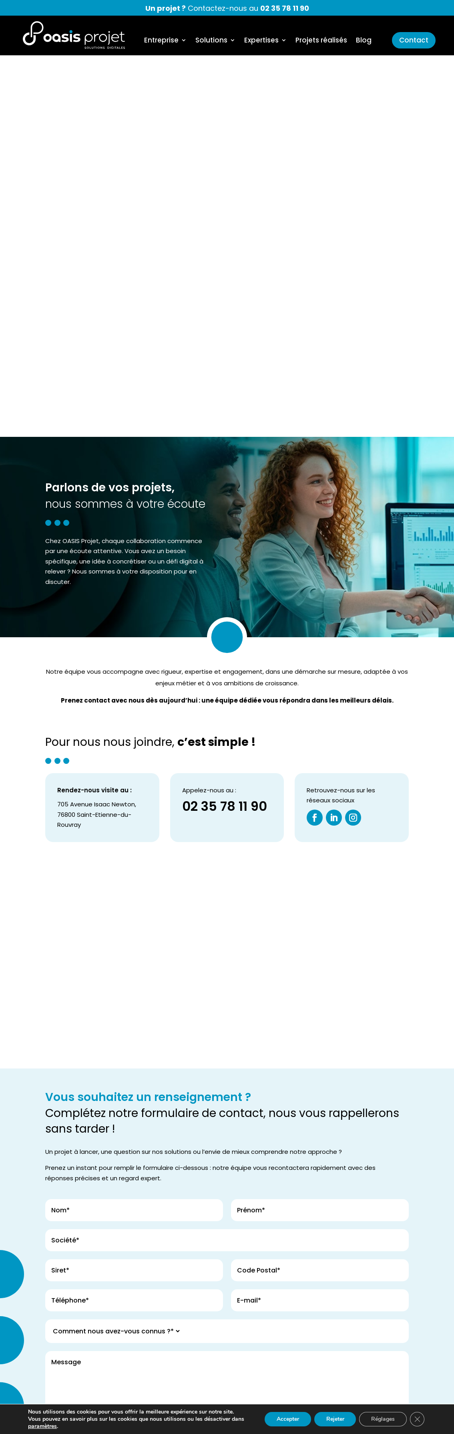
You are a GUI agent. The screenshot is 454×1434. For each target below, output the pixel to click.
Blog (364, 41)
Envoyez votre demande (91, 1195)
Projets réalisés (321, 41)
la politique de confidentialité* (338, 1121)
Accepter (287, 1419)
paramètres (42, 1426)
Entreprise (161, 41)
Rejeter (335, 1419)
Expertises (261, 41)
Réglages (383, 1419)
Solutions (211, 41)
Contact (413, 40)
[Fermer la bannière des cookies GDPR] (417, 1419)
